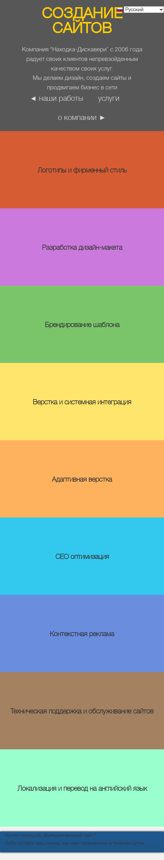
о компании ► (82, 117)
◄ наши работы (57, 98)
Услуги (108, 98)
